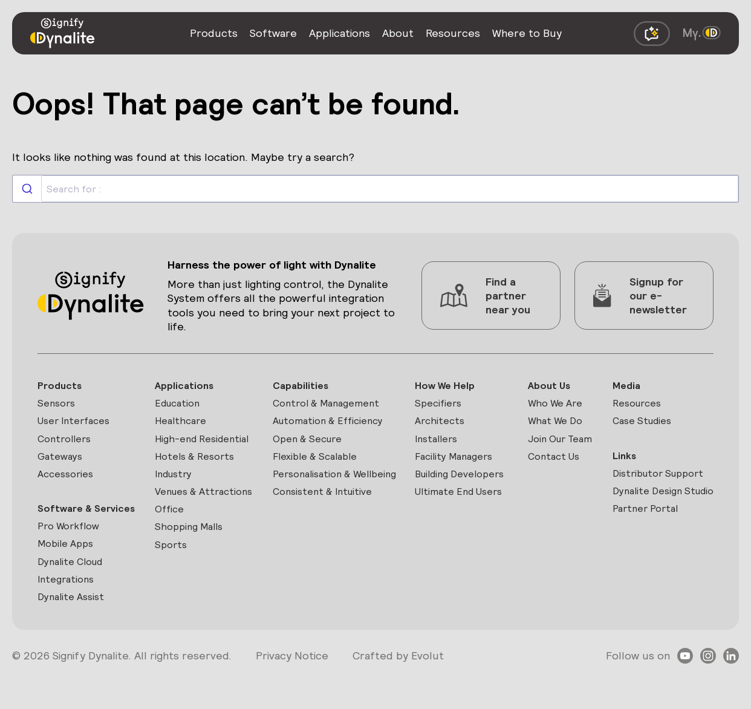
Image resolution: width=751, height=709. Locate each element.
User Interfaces (78, 424)
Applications (186, 386)
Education (180, 406)
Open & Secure (310, 444)
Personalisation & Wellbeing (315, 490)
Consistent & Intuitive (327, 518)
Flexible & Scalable (319, 463)
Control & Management (330, 406)
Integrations (68, 611)
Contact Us (555, 463)
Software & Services (67, 526)
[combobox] (375, 189)
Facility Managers (457, 463)
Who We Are (557, 406)
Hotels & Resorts (198, 463)
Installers (438, 444)
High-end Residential (207, 444)
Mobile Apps (68, 573)
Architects (440, 424)
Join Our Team (562, 444)
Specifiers (439, 406)
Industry (176, 482)
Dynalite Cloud (74, 592)
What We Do (557, 424)
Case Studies (644, 424)
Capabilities (302, 386)
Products (61, 386)
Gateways (61, 463)
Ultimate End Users (463, 518)
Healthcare (183, 424)
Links (624, 461)
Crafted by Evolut (398, 690)
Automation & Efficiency (333, 424)
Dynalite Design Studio (649, 507)
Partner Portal (647, 535)
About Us (550, 386)
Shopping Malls (192, 556)
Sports (172, 575)
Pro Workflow (72, 554)
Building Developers (443, 490)
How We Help (447, 386)
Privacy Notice (292, 690)
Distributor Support (661, 480)
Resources (638, 406)
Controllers (67, 444)
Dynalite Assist (74, 631)
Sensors (58, 406)
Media (626, 386)
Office (171, 537)
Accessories (68, 482)
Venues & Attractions (183, 509)
